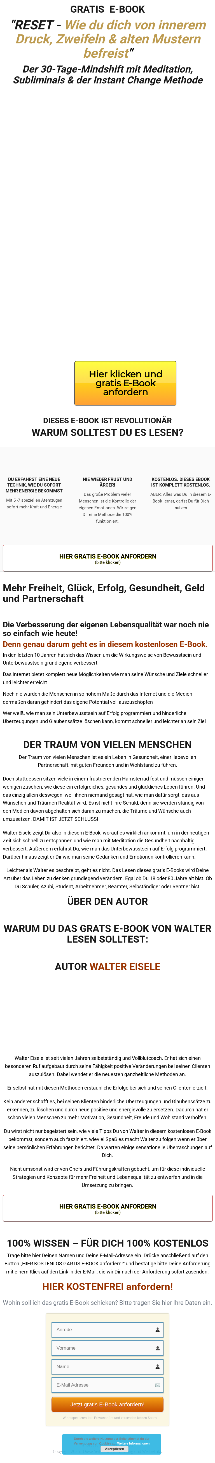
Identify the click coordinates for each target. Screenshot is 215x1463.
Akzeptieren (114, 1449)
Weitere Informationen (133, 1443)
